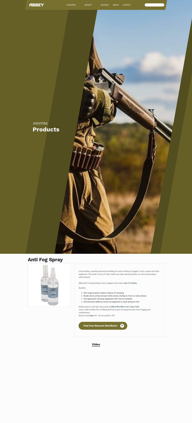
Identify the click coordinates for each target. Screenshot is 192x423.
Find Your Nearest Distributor (100, 325)
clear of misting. (130, 283)
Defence (105, 5)
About (116, 5)
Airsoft (88, 5)
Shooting (71, 5)
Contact (127, 5)
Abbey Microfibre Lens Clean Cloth (125, 306)
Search (146, 5)
